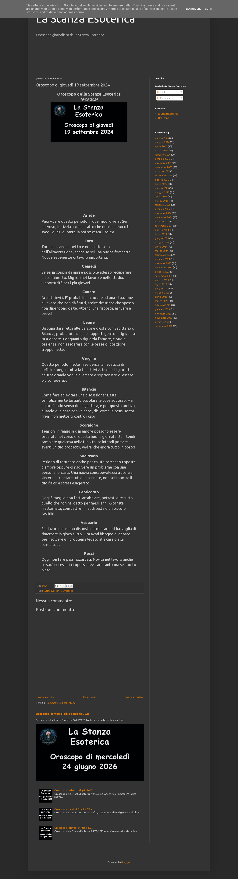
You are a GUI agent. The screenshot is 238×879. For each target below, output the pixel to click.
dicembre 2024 (163, 213)
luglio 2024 (161, 234)
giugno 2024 (162, 238)
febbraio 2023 (163, 305)
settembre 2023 (163, 276)
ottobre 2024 (162, 221)
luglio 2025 (161, 184)
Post (161, 92)
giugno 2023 (162, 288)
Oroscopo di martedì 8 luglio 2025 (73, 809)
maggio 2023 (162, 292)
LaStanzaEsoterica (52, 590)
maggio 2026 (162, 142)
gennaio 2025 (162, 209)
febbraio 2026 (163, 154)
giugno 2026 (162, 138)
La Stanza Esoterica (85, 18)
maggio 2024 (162, 242)
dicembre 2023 (163, 263)
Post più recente (46, 697)
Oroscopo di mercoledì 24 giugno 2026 (63, 713)
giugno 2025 (162, 188)
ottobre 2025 (162, 171)
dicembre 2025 (163, 163)
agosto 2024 (162, 230)
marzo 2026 (161, 150)
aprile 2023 (161, 296)
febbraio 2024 (163, 255)
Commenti (164, 98)
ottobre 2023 (162, 271)
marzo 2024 (161, 250)
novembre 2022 (163, 317)
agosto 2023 (162, 280)
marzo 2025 (161, 200)
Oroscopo (68, 590)
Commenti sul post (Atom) (61, 702)
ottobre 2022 (162, 322)
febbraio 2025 (163, 204)
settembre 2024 (163, 225)
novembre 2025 (163, 167)
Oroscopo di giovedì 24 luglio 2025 (73, 827)
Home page (89, 697)
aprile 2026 (161, 146)
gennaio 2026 (162, 158)
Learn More (193, 8)
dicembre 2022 (163, 313)
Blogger (125, 862)
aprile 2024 (161, 246)
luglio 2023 (161, 284)
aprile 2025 (161, 196)
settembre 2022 (163, 326)
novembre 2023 (163, 267)
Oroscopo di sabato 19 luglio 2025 (73, 790)
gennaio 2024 (162, 259)
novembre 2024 (163, 217)
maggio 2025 (162, 192)
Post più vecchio (134, 697)
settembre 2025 (163, 175)
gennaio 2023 (162, 309)
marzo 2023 (161, 301)
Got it (208, 8)
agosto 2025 (162, 179)
